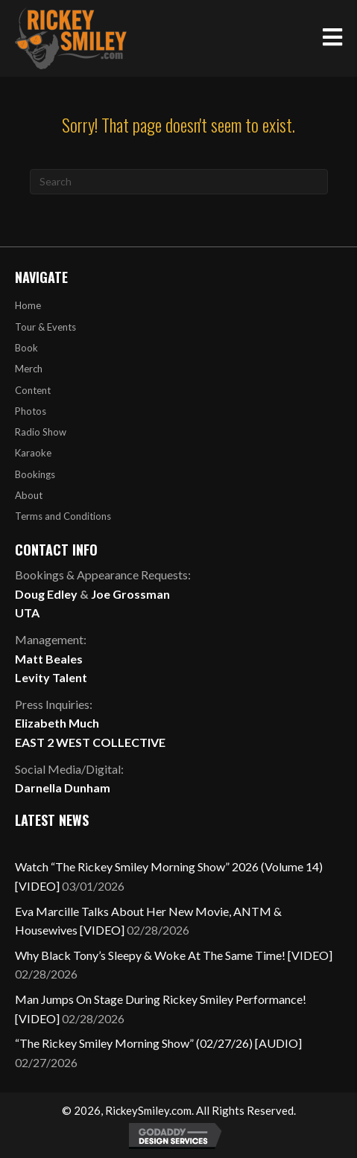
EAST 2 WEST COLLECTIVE (90, 742)
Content (33, 390)
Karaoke (33, 453)
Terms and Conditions (63, 516)
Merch (28, 369)
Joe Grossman (130, 594)
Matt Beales (49, 659)
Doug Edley (46, 594)
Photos (30, 411)
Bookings (35, 474)
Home (28, 305)
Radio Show (40, 432)
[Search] (179, 181)
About (28, 495)
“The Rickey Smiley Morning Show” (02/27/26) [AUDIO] (158, 1043)
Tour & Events (45, 327)
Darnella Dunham (62, 787)
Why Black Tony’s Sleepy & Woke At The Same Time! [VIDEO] (173, 955)
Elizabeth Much (57, 723)
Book (26, 348)
